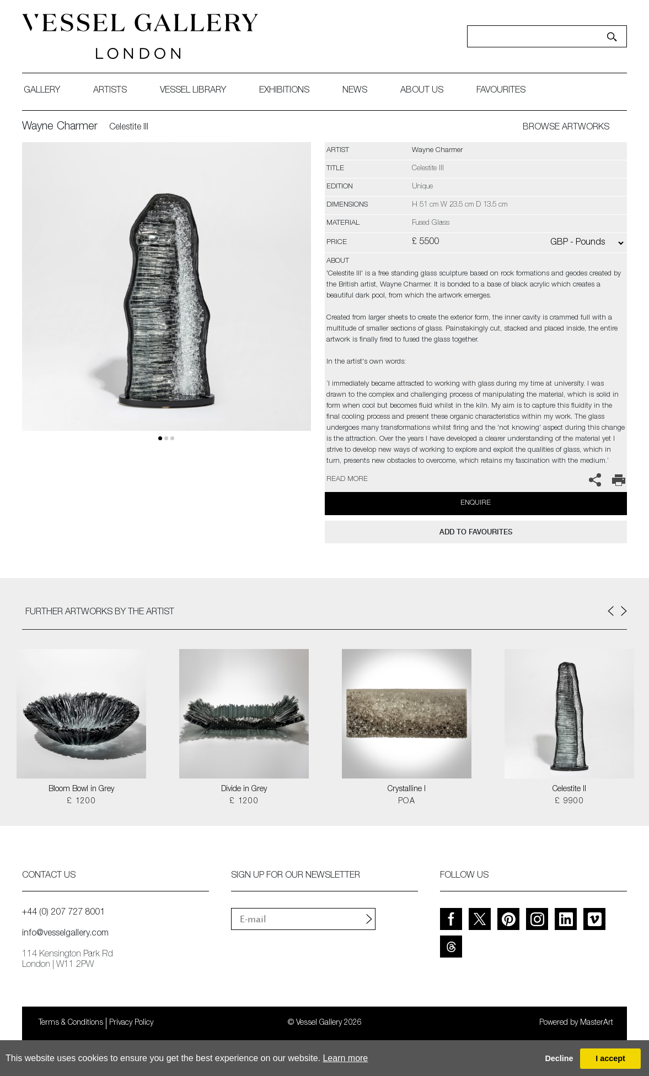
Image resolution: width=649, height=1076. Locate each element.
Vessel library (193, 90)
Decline (559, 1058)
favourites (500, 90)
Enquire (475, 503)
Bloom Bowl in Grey (81, 789)
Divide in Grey (244, 789)
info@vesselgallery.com (65, 933)
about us (421, 90)
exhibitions (284, 90)
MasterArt (596, 1023)
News (354, 90)
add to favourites (475, 532)
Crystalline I (407, 789)
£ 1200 (81, 801)
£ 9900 (569, 801)
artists (110, 90)
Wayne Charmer (60, 127)
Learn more (345, 1058)
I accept (610, 1058)
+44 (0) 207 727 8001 (63, 913)
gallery (42, 90)
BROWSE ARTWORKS (566, 127)
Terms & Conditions (71, 1023)
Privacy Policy (131, 1023)
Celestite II (569, 789)
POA (406, 801)
